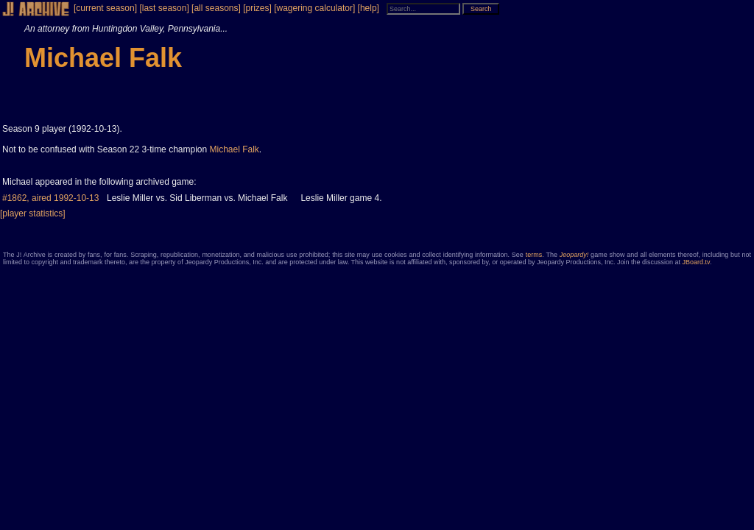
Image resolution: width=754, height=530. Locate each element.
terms (534, 254)
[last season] (163, 8)
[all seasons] (216, 8)
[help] (368, 8)
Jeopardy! (574, 254)
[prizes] (257, 8)
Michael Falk (234, 149)
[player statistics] (33, 213)
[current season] (105, 8)
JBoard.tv (696, 262)
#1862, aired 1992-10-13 (50, 198)
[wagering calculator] (314, 8)
